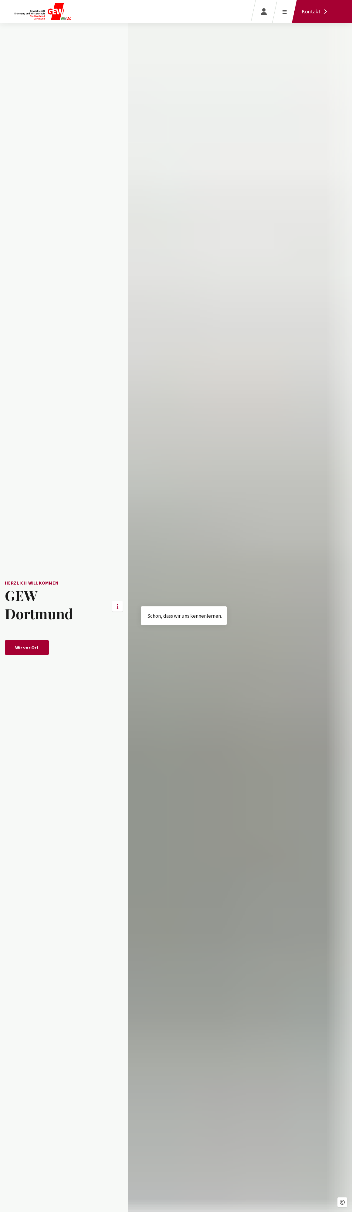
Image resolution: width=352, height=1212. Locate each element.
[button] (342, 1202)
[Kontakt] (316, 11)
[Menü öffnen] (284, 11)
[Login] (264, 11)
